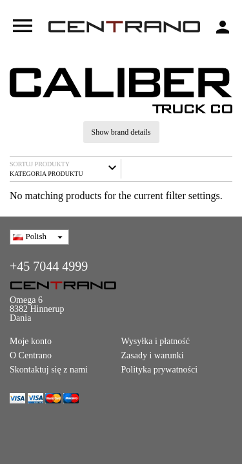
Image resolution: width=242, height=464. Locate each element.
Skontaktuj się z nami (49, 369)
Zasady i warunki (152, 355)
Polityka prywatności (159, 369)
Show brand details (121, 132)
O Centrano (31, 355)
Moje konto (31, 341)
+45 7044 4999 (49, 266)
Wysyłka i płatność (155, 341)
